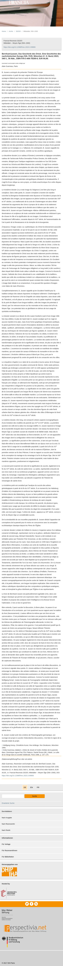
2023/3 (18, 31)
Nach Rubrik (6, 830)
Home (4, 31)
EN (31, 787)
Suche (34, 796)
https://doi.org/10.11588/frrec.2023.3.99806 (20, 47)
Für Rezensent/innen (9, 850)
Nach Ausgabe (7, 818)
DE (25, 787)
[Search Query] (13, 796)
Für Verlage (6, 844)
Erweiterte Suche (8, 803)
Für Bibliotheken (8, 857)
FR (38, 787)
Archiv (11, 31)
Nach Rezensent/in (8, 824)
